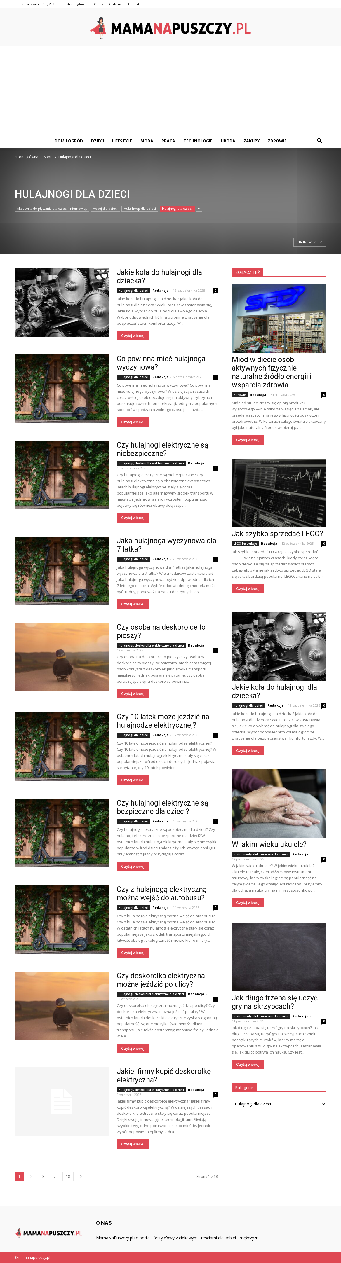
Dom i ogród (69, 141)
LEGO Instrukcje (245, 543)
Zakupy (251, 141)
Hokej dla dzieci (105, 208)
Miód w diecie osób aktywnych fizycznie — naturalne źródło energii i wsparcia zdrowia (272, 372)
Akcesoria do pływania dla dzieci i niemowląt (52, 208)
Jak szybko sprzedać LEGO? (277, 534)
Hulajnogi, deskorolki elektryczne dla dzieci (151, 463)
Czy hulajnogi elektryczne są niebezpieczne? (162, 449)
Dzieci (97, 141)
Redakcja (160, 290)
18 (68, 1176)
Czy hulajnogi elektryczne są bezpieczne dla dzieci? (162, 807)
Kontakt (133, 4)
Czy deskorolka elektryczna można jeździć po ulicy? (161, 980)
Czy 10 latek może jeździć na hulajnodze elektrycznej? (163, 720)
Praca (168, 141)
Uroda (228, 141)
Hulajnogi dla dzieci (177, 208)
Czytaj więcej (132, 335)
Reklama (115, 4)
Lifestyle (122, 141)
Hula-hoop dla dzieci (140, 208)
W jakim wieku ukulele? (269, 844)
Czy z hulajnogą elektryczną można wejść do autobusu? (162, 893)
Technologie (198, 141)
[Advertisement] (170, 90)
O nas (98, 4)
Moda (146, 141)
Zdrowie (277, 141)
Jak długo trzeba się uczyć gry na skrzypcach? (275, 1002)
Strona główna (77, 4)
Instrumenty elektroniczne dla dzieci (261, 854)
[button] (319, 141)
